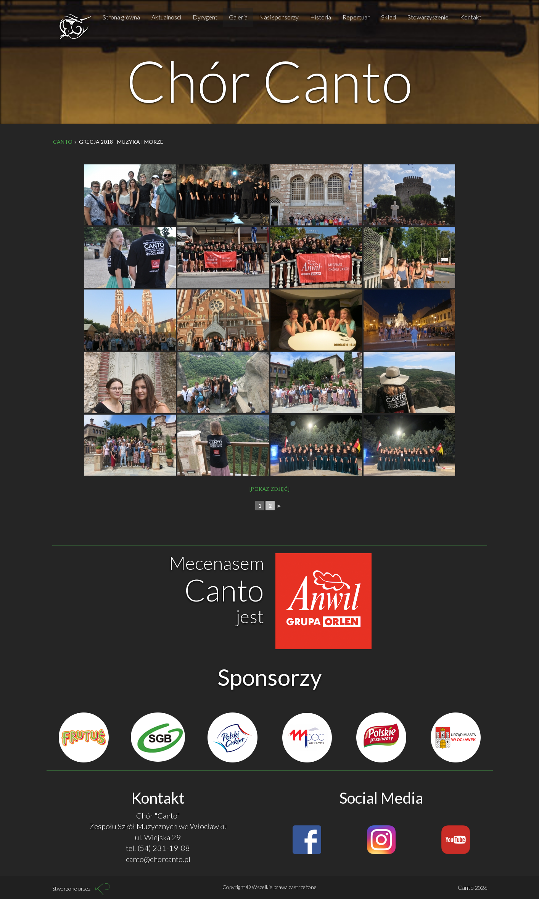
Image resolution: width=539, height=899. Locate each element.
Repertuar (356, 17)
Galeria (238, 17)
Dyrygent (205, 17)
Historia (320, 17)
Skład (388, 17)
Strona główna (121, 17)
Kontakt (470, 17)
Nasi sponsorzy (279, 17)
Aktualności (166, 17)
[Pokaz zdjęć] (269, 489)
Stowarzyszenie (428, 17)
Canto (62, 141)
